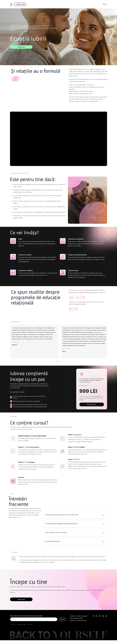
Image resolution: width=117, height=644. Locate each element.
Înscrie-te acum (91, 406)
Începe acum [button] (21, 602)
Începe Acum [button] (21, 47)
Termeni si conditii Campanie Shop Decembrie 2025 (78, 620)
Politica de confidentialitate (78, 623)
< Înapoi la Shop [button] (20, 4)
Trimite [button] (62, 622)
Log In (104, 4)
